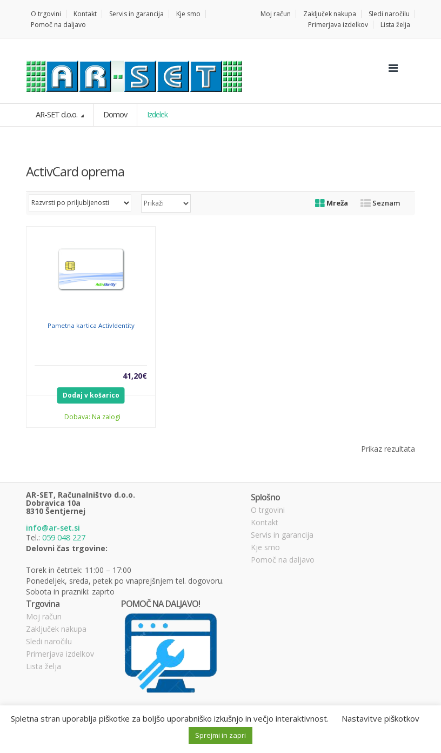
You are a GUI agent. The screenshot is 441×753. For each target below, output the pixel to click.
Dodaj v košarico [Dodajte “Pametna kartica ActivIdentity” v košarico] (91, 394)
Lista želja (395, 25)
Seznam (380, 202)
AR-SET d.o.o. (56, 114)
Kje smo (188, 14)
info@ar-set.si (53, 528)
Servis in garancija (136, 14)
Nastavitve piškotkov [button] (380, 718)
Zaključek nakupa (329, 14)
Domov (113, 114)
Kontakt (85, 14)
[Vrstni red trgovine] (80, 202)
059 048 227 (63, 537)
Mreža (331, 202)
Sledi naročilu (389, 14)
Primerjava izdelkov (338, 25)
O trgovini (46, 14)
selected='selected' (166, 203)
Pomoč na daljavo (58, 25)
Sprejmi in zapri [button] (220, 735)
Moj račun (275, 14)
